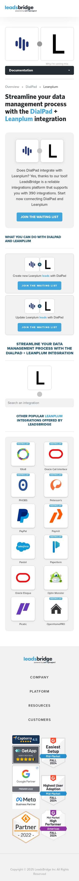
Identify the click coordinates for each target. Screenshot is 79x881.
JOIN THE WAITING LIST (39, 216)
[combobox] (39, 402)
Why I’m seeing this (57, 64)
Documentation (21, 70)
